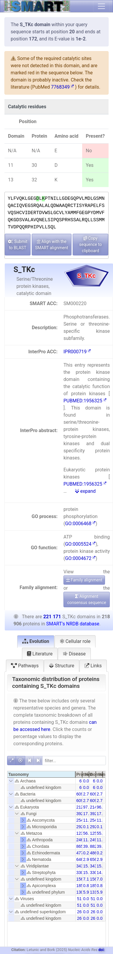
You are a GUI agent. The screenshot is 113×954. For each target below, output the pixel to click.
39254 (82, 813)
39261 (95, 813)
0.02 (87, 898)
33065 (82, 872)
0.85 (87, 885)
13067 (82, 892)
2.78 (87, 794)
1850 (80, 885)
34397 (95, 866)
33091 (95, 872)
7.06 (101, 879)
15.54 (102, 866)
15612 (82, 879)
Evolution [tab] (35, 641)
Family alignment (84, 580)
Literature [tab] (39, 654)
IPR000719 (77, 351)
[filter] (74, 760)
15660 (95, 879)
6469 (80, 859)
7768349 (62, 87)
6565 (94, 859)
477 (79, 853)
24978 (95, 839)
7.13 (87, 879)
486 (93, 853)
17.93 (88, 813)
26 (79, 911)
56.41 (88, 833)
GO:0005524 (80, 544)
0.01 (87, 911)
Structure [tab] (61, 666)
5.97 (87, 892)
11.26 (88, 839)
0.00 (87, 781)
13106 (95, 892)
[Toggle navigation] (101, 6)
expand (85, 491)
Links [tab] (93, 666)
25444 (95, 820)
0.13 (87, 826)
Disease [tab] (74, 654)
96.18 (102, 807)
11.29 (102, 839)
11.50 (102, 820)
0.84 (101, 885)
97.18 (88, 807)
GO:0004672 (80, 558)
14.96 (102, 872)
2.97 (101, 859)
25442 (82, 820)
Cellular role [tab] (75, 641)
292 (79, 826)
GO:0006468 (80, 523)
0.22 (87, 853)
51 (79, 898)
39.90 (102, 846)
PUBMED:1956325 (84, 401)
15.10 (88, 872)
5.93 (101, 892)
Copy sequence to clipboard (90, 244)
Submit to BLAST (18, 244)
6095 (80, 794)
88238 (95, 846)
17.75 (102, 813)
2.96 (87, 859)
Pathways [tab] (25, 666)
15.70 (88, 866)
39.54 (88, 846)
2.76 (101, 794)
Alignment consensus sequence (86, 599)
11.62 (88, 820)
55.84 (102, 833)
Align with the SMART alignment (51, 244)
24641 (82, 839)
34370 (82, 866)
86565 (82, 846)
